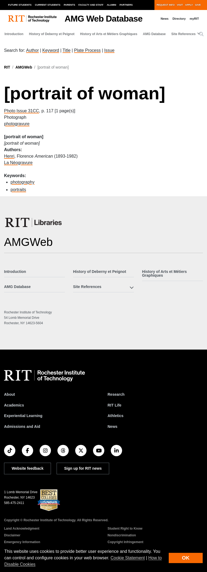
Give (198, 5)
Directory (179, 18)
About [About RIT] (9, 394)
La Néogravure (18, 162)
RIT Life (114, 405)
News (164, 18)
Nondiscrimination (122, 535)
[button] (201, 34)
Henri (9, 156)
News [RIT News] (113, 426)
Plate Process (87, 50)
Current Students (48, 5)
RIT (7, 67)
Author (32, 50)
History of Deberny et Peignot (52, 34)
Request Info (166, 5)
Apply (189, 5)
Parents (69, 5)
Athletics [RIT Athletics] (115, 416)
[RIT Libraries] (34, 222)
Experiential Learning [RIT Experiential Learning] (23, 416)
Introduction (14, 34)
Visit (180, 5)
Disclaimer (12, 535)
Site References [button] (183, 34)
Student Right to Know (125, 528)
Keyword (50, 50)
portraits (18, 189)
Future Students (20, 5)
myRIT (194, 18)
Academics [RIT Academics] (14, 405)
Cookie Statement (128, 558)
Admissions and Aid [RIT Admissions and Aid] (22, 426)
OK (185, 558)
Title (67, 50)
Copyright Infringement (125, 542)
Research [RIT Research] (116, 394)
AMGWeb (23, 67)
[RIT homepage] (32, 18)
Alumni (111, 5)
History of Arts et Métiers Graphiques (108, 34)
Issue (109, 50)
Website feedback (27, 468)
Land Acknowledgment (21, 528)
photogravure (16, 123)
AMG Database (154, 34)
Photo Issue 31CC (21, 111)
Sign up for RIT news (83, 468)
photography (22, 182)
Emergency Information (22, 542)
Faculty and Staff (91, 5)
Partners (126, 5)
